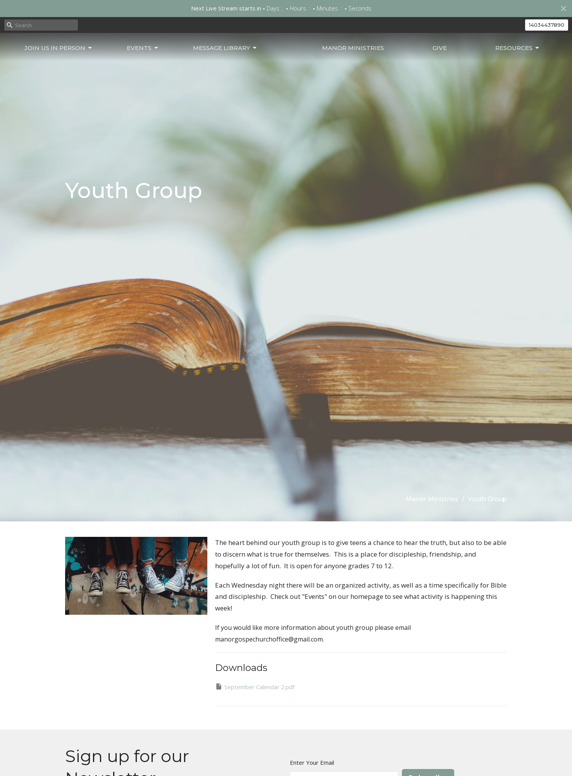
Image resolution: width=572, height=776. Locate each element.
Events (131, 66)
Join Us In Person (55, 66)
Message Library (204, 66)
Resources (521, 66)
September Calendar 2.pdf (255, 687)
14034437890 (546, 25)
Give (452, 65)
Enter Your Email (312, 762)
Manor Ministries (373, 65)
